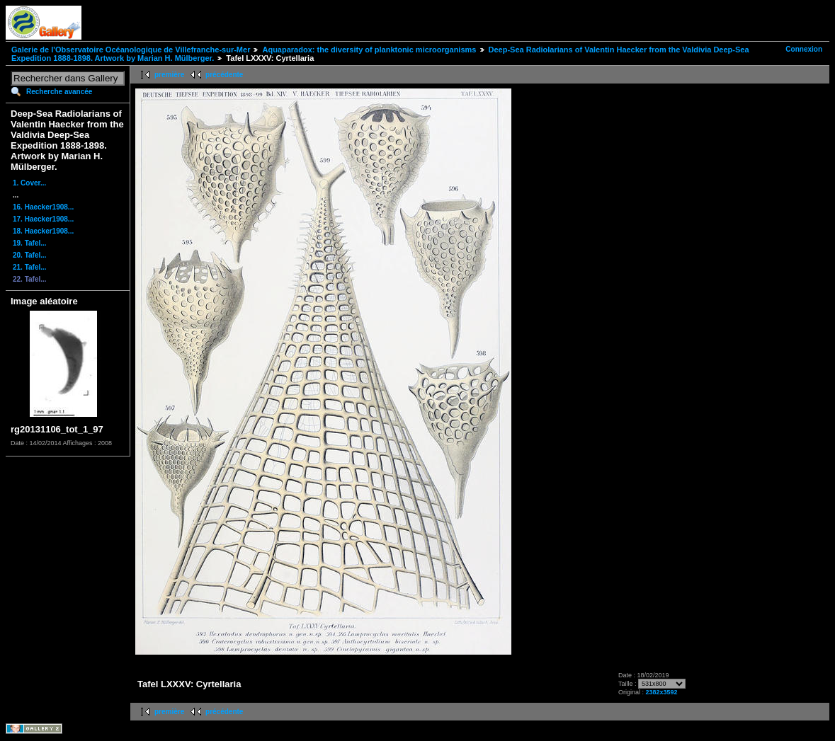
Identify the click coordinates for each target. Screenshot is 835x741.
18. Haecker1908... (43, 231)
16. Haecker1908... (43, 207)
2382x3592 (661, 692)
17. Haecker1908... (43, 219)
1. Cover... (29, 183)
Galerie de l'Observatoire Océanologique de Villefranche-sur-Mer (130, 49)
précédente (224, 75)
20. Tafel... (30, 255)
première (169, 75)
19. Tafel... (30, 243)
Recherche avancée (59, 92)
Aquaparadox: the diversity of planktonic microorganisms (369, 49)
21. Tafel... (30, 267)
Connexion (803, 49)
